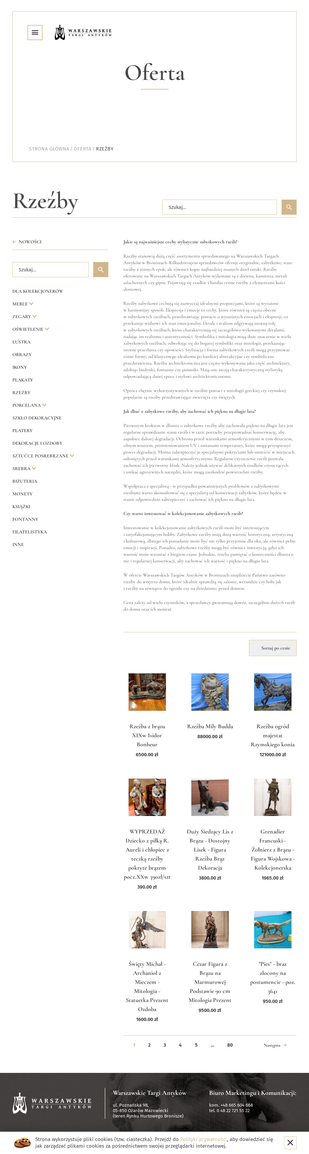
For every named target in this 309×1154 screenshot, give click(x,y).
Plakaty (22, 380)
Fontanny (25, 519)
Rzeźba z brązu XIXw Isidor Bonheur (147, 735)
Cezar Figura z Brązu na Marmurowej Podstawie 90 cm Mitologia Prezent (210, 982)
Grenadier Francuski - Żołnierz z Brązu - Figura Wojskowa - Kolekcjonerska (273, 849)
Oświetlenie (28, 329)
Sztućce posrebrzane (41, 456)
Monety (22, 494)
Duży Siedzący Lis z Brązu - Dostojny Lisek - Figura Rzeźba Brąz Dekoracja (210, 849)
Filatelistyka (29, 532)
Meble (20, 304)
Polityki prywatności (203, 1139)
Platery (22, 431)
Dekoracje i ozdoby (37, 443)
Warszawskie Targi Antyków (149, 1093)
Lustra (21, 342)
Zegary (22, 317)
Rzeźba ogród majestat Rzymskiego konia (273, 735)
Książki (21, 507)
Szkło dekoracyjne (37, 418)
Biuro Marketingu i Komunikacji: (252, 1093)
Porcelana (27, 405)
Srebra (22, 469)
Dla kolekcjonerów (37, 291)
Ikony (19, 367)
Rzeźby (21, 393)
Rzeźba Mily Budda (210, 726)
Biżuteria (24, 481)
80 (230, 1045)
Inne (18, 545)
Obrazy (22, 355)
